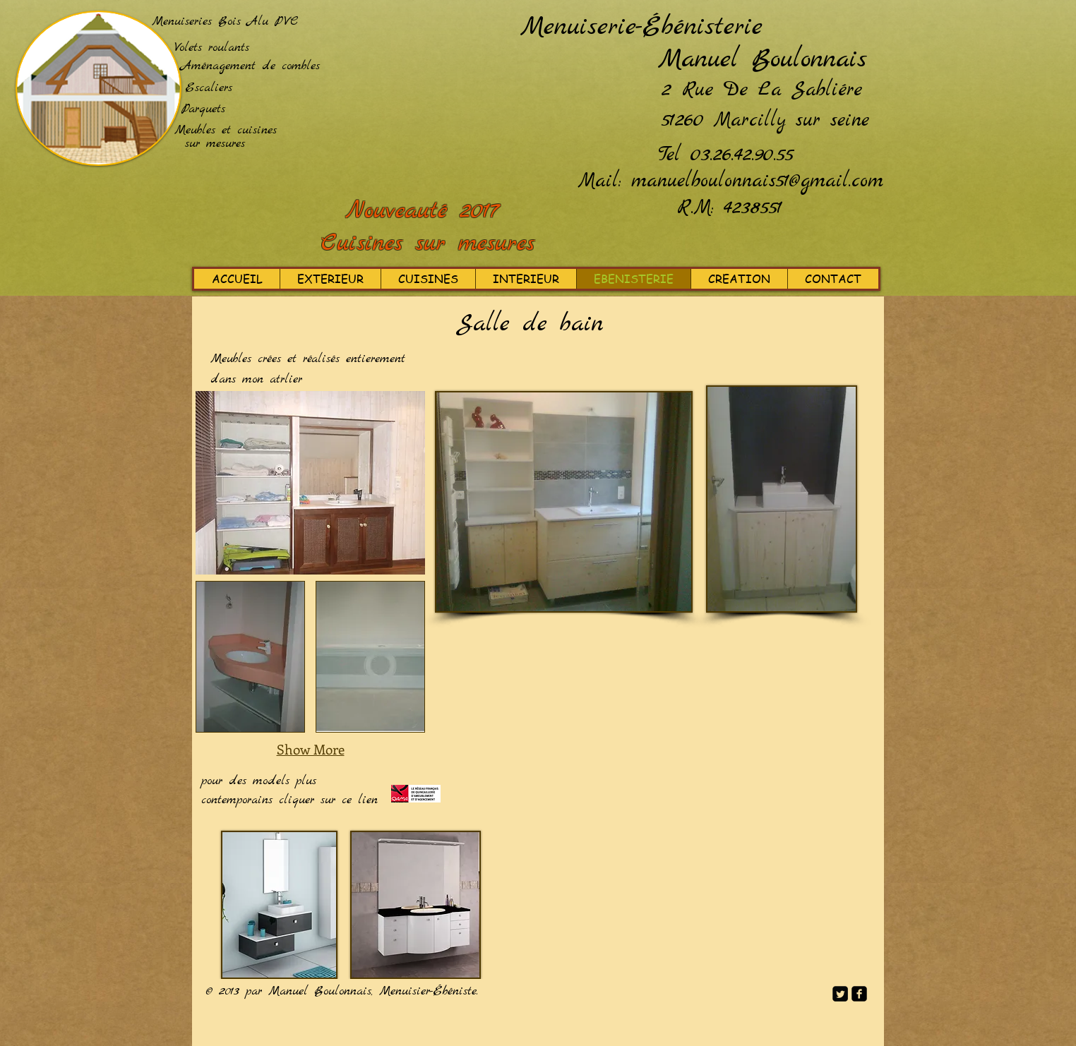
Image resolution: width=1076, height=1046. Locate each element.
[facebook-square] (859, 994)
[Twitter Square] (840, 994)
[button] (250, 657)
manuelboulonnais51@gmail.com (757, 181)
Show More (311, 749)
